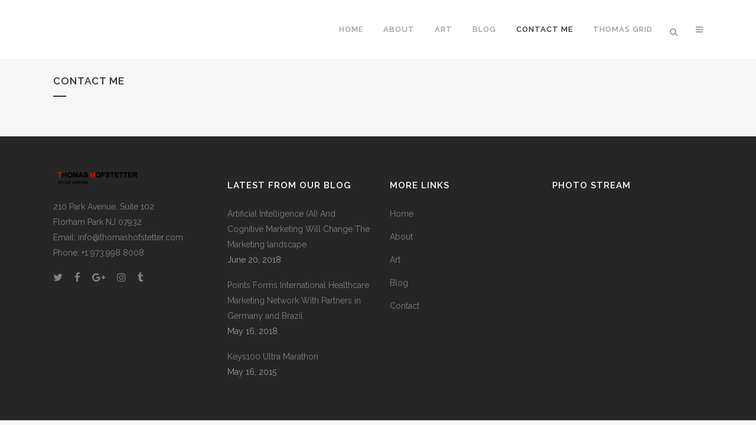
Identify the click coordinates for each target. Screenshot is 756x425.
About (401, 236)
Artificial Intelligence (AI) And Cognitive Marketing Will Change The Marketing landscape (298, 229)
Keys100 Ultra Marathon (272, 356)
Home (401, 213)
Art (395, 259)
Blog (399, 282)
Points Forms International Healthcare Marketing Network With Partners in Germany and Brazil (298, 300)
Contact (404, 305)
